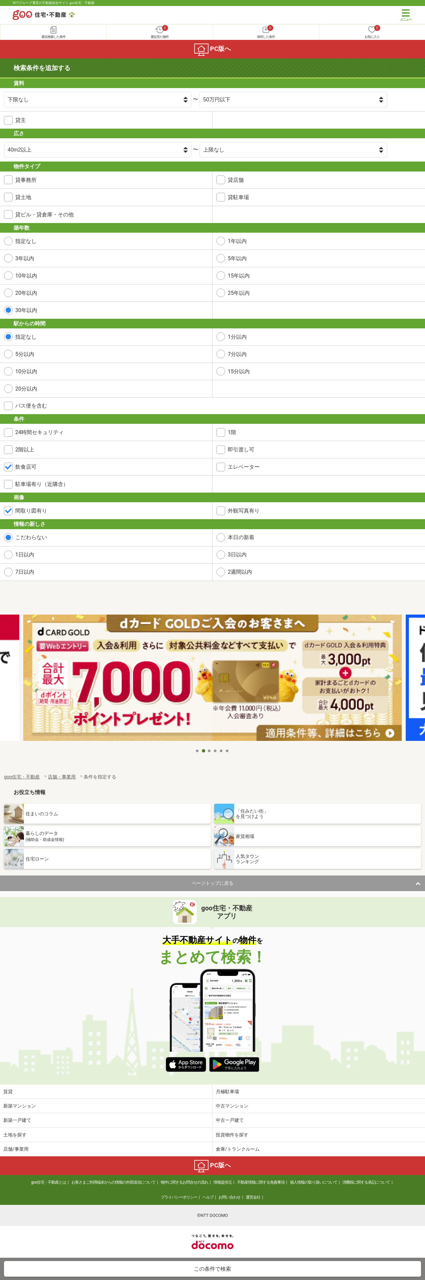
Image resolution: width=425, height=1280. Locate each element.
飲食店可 (26, 467)
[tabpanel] (212, 680)
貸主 (20, 120)
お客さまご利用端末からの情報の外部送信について (113, 1182)
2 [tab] (203, 751)
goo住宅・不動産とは (48, 1182)
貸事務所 (26, 180)
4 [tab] (215, 751)
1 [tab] (197, 751)
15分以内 (239, 371)
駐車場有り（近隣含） (41, 484)
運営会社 (253, 1197)
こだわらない (31, 537)
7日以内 (24, 572)
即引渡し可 (241, 449)
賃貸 (8, 1091)
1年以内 (237, 241)
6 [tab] (227, 751)
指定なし (26, 241)
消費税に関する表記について (366, 1182)
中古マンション (232, 1105)
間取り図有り (31, 511)
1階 (232, 432)
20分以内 (26, 389)
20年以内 (26, 293)
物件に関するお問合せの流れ (184, 1182)
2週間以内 (240, 572)
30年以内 (26, 310)
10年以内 (26, 276)
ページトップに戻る (212, 883)
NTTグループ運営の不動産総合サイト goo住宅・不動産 (54, 3)
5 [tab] (221, 751)
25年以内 (239, 293)
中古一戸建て (230, 1120)
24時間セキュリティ (39, 432)
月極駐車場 (227, 1091)
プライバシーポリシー (179, 1197)
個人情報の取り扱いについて (313, 1182)
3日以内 (237, 554)
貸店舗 (236, 180)
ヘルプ (208, 1197)
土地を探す (15, 1134)
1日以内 (24, 554)
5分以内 (24, 354)
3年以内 (24, 258)
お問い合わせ (229, 1197)
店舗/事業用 (16, 1149)
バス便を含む (31, 406)
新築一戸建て (17, 1120)
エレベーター (244, 467)
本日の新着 (241, 537)
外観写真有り (244, 511)
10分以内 (26, 371)
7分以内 (237, 354)
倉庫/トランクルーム (238, 1149)
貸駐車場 (238, 197)
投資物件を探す (232, 1134)
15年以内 (239, 276)
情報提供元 (222, 1182)
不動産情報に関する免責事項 (261, 1182)
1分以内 (237, 337)
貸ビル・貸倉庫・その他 (44, 214)
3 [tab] (209, 751)
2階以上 (24, 449)
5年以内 (237, 258)
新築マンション (19, 1105)
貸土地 (23, 197)
